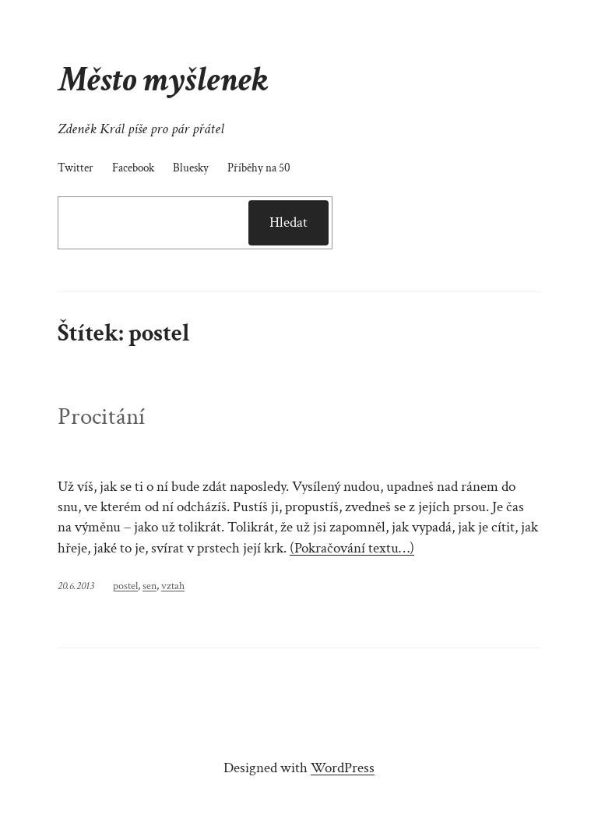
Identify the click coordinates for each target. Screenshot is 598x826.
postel (125, 585)
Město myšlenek (163, 80)
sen (149, 585)
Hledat (288, 222)
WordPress (343, 768)
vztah (173, 585)
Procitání (102, 417)
